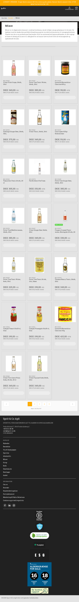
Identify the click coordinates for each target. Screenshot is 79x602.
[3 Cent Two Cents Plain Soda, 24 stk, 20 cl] (13, 363)
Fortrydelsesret (8, 494)
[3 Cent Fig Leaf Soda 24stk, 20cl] (39, 363)
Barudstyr (6, 447)
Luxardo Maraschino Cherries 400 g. (62, 83)
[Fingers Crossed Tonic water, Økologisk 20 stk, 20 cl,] (65, 215)
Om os (5, 484)
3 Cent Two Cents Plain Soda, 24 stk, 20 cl (11, 379)
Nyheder (6, 443)
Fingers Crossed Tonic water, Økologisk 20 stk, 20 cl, (65, 232)
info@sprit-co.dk (9, 431)
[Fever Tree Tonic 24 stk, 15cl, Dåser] (39, 265)
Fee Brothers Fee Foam (37, 181)
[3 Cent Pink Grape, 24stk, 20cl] (13, 68)
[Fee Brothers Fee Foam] (39, 166)
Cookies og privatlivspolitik (13, 500)
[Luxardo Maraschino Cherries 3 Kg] (65, 314)
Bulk (5, 466)
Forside (10, 18)
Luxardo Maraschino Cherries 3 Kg (62, 330)
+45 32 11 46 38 (8, 429)
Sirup (5, 462)
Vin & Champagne (9, 450)
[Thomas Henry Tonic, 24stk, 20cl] (65, 265)
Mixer (5, 459)
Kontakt (6, 488)
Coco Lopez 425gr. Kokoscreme (61, 133)
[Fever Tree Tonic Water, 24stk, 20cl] (39, 68)
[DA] (3, 8)
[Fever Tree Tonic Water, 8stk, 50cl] (13, 265)
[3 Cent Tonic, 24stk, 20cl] (39, 117)
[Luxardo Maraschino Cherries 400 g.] (65, 68)
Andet (5, 475)
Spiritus (6, 453)
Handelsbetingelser (10, 491)
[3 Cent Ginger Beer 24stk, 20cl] (39, 215)
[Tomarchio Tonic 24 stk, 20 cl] (13, 166)
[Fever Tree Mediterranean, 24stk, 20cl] (13, 215)
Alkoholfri (7, 456)
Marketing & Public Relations (14, 497)
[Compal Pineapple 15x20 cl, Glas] (39, 314)
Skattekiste (7, 469)
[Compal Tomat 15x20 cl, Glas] (13, 314)
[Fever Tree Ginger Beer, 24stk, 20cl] (65, 166)
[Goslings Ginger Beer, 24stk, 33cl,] (13, 117)
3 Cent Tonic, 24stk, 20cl (38, 132)
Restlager (6, 472)
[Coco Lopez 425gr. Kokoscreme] (65, 117)
